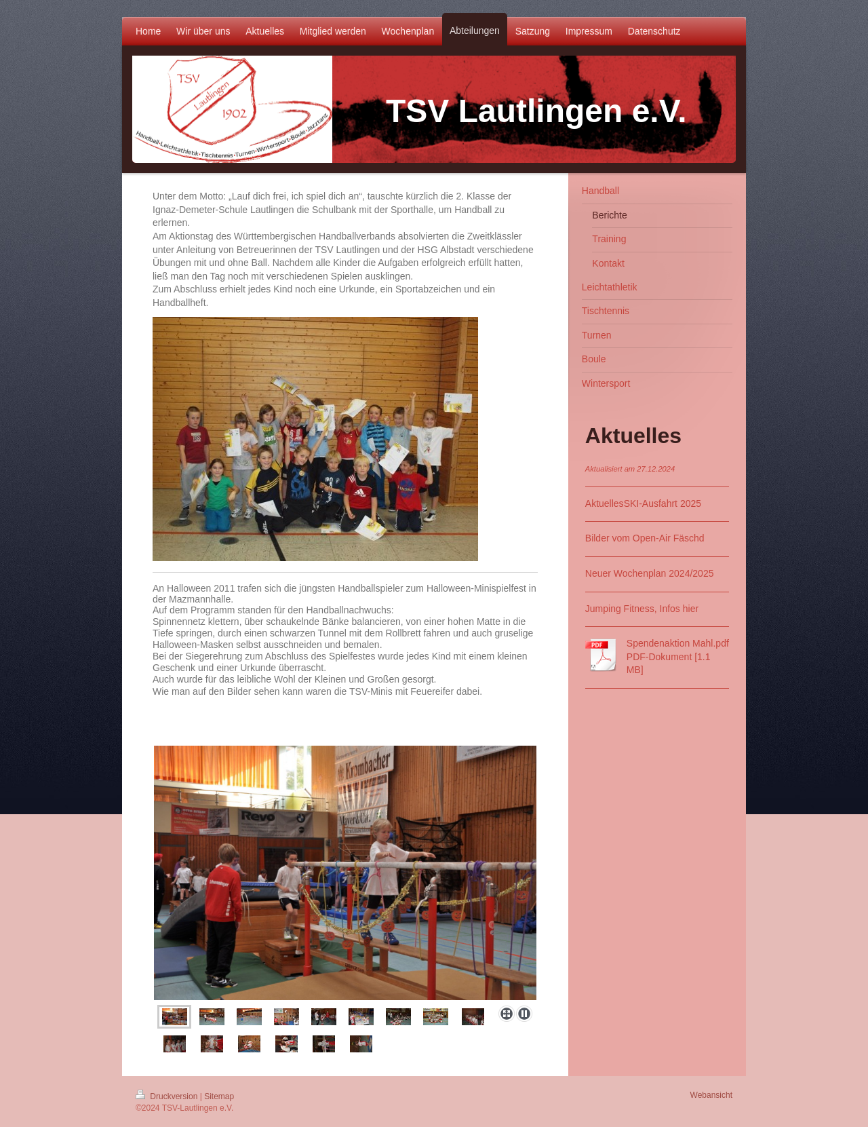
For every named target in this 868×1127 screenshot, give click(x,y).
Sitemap (219, 1096)
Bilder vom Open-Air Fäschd (645, 538)
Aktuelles (604, 503)
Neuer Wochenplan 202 (635, 573)
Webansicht (711, 1095)
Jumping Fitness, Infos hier (641, 608)
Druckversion (168, 1096)
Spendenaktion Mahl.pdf (678, 643)
